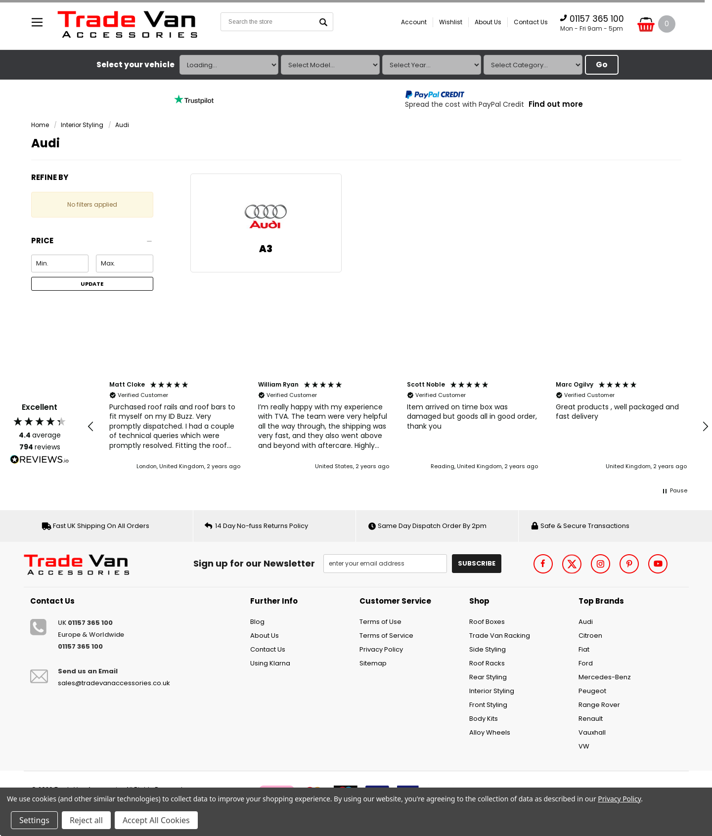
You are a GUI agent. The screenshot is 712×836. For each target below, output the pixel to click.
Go (602, 64)
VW (583, 746)
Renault (590, 718)
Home (40, 125)
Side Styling (487, 649)
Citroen (590, 635)
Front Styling (488, 704)
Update (92, 284)
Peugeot (592, 691)
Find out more (556, 104)
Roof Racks (487, 663)
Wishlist (450, 22)
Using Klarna (270, 663)
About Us (488, 22)
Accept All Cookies (156, 820)
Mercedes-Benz (604, 677)
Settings (34, 820)
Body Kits (483, 718)
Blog (257, 621)
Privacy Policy (381, 649)
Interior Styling (82, 125)
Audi (122, 125)
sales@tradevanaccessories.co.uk (114, 683)
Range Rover (599, 704)
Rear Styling (488, 677)
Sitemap (373, 663)
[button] (92, 243)
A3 (265, 249)
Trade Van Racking (499, 635)
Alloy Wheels (489, 732)
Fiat (583, 649)
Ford (585, 663)
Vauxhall (592, 732)
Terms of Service (386, 635)
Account (414, 22)
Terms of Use (380, 621)
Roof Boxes (487, 621)
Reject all (86, 820)
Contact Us (531, 22)
